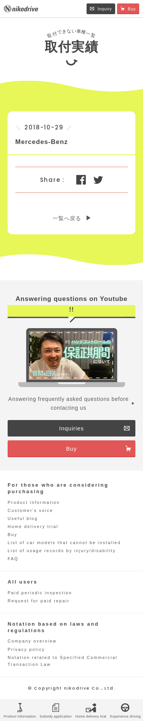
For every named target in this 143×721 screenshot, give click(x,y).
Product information (34, 502)
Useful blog (23, 518)
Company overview (32, 641)
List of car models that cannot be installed (64, 542)
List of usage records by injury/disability (62, 550)
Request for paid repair (39, 600)
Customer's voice (30, 510)
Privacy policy (26, 649)
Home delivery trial (33, 526)
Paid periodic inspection (40, 592)
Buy (13, 534)
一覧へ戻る (67, 218)
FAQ (13, 558)
